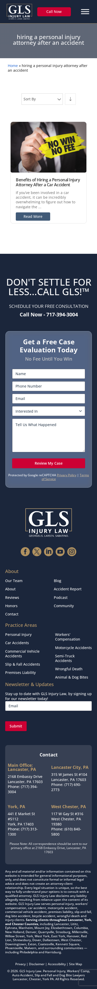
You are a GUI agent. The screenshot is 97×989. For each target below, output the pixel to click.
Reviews (12, 597)
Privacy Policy (66, 475)
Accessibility (57, 964)
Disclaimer (36, 964)
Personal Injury (18, 634)
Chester (35, 979)
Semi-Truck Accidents (65, 658)
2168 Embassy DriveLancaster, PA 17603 (25, 779)
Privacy (20, 964)
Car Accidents (17, 642)
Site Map (75, 964)
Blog (57, 580)
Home (13, 65)
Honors (11, 605)
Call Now (54, 11)
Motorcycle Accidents (73, 647)
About (10, 588)
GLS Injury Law (30, 971)
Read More (33, 216)
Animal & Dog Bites (71, 677)
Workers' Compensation (67, 637)
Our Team (14, 580)
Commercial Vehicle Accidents (22, 653)
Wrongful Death (69, 668)
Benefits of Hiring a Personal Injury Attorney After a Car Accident (48, 182)
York (45, 979)
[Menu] (85, 11)
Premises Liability (20, 672)
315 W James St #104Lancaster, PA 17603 (69, 777)
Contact (11, 614)
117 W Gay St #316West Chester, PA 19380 (67, 818)
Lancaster (20, 979)
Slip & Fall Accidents (22, 664)
